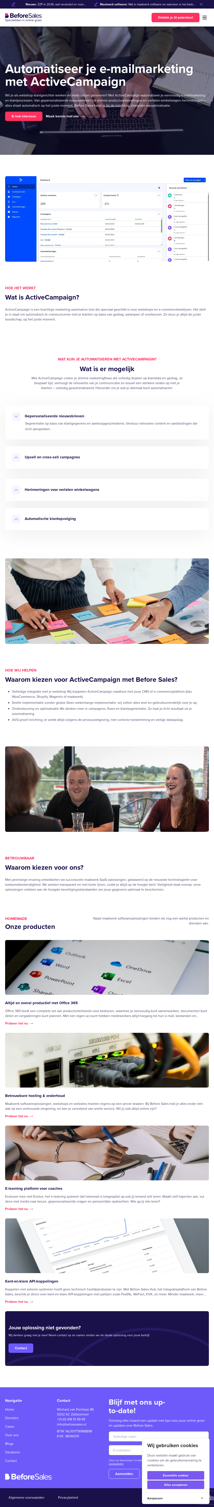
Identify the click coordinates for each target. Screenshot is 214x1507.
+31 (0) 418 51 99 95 (71, 1419)
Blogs (9, 1443)
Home (9, 1409)
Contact (11, 1460)
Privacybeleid (68, 1497)
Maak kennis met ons (65, 116)
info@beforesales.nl (71, 1424)
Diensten (12, 1417)
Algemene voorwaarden (26, 1497)
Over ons (12, 1435)
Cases (9, 1426)
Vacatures (12, 1452)
